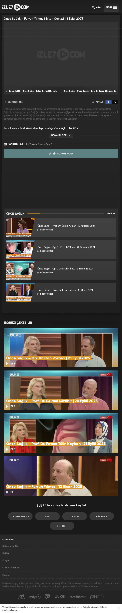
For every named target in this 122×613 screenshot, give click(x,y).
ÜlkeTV (59, 597)
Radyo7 (35, 597)
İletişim (6, 574)
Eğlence (102, 516)
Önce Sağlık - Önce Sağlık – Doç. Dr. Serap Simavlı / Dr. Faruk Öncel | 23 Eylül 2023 (89, 92)
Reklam (6, 553)
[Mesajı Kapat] (118, 608)
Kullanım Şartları (10, 545)
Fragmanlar (20, 516)
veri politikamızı (101, 607)
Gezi (47, 516)
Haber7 (77, 597)
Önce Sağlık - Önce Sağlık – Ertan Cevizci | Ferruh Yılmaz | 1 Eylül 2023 (31, 92)
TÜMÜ (110, 213)
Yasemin (97, 597)
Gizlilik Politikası (11, 567)
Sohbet (62, 525)
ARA (96, 7)
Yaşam (74, 516)
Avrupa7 (47, 597)
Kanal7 (21, 597)
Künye (5, 560)
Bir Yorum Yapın (61, 153)
